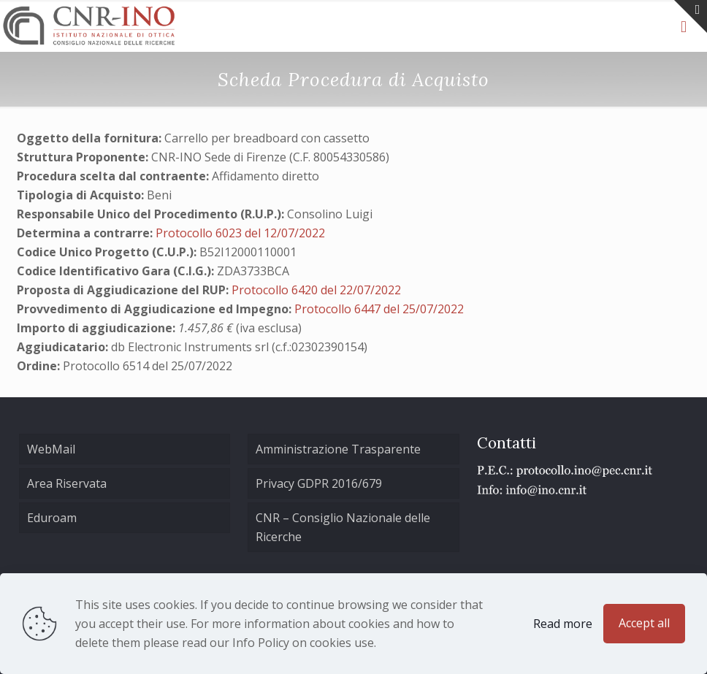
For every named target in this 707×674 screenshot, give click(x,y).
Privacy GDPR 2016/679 (319, 483)
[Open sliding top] (690, 16)
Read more (562, 624)
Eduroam (52, 518)
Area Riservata (67, 483)
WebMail (51, 449)
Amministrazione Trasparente (338, 449)
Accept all (644, 623)
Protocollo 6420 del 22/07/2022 (316, 290)
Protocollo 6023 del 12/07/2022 (240, 233)
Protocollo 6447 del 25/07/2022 (379, 309)
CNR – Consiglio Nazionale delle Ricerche (343, 527)
